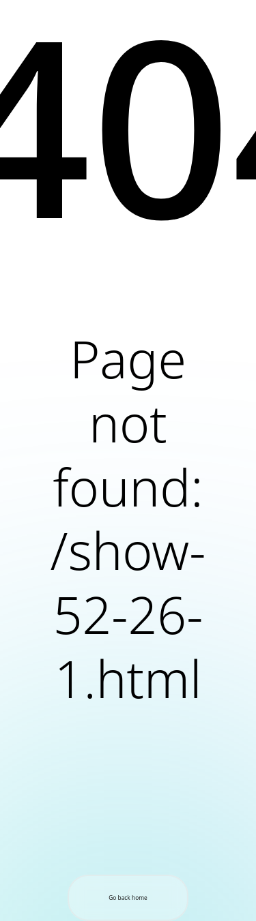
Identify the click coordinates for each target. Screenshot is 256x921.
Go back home (128, 897)
